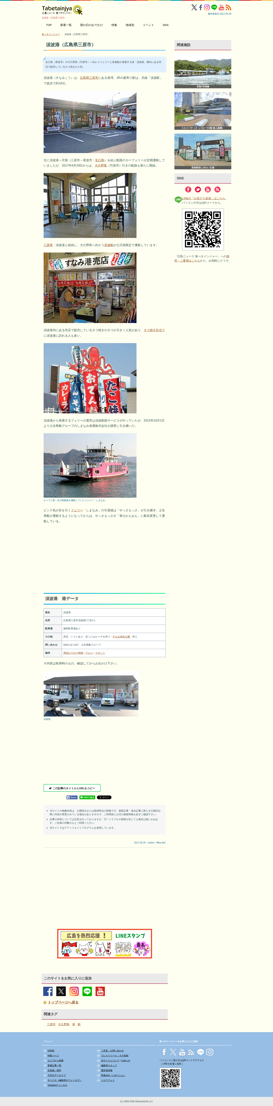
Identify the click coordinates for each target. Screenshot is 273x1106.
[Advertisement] (105, 555)
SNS (166, 25)
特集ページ (53, 1055)
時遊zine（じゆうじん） (113, 1075)
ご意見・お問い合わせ (112, 1050)
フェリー (77, 510)
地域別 (130, 25)
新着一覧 (66, 25)
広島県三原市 (89, 77)
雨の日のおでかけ (91, 25)
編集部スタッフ (109, 1065)
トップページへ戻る (63, 1002)
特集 (114, 25)
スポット (100, 653)
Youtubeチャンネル (57, 1085)
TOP (49, 25)
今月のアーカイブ (57, 1075)
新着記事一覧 (54, 1065)
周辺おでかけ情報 (73, 653)
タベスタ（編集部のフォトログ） (65, 1080)
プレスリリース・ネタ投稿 (114, 1055)
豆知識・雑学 (54, 1070)
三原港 (48, 245)
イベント (148, 25)
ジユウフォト (108, 1080)
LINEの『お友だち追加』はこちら (203, 198)
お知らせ (125, 1060)
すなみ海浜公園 (121, 636)
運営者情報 (106, 1070)
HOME (51, 1050)
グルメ (89, 653)
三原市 (51, 1024)
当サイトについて (110, 1060)
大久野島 (101, 165)
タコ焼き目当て (154, 330)
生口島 (99, 160)
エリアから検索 (56, 1060)
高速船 (108, 245)
